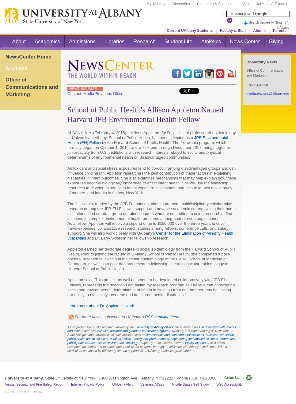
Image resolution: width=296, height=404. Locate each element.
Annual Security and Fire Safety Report (34, 384)
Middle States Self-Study (190, 384)
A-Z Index (279, 4)
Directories (181, 4)
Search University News (266, 22)
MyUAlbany (155, 4)
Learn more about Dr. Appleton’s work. (101, 306)
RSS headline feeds (162, 317)
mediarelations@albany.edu (267, 93)
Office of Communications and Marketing (32, 87)
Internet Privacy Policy (87, 384)
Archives (16, 68)
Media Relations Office (103, 93)
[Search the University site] (258, 14)
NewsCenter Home (28, 57)
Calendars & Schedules (216, 4)
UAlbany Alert (122, 384)
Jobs (260, 4)
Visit (245, 4)
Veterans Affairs (152, 384)
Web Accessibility (229, 384)
